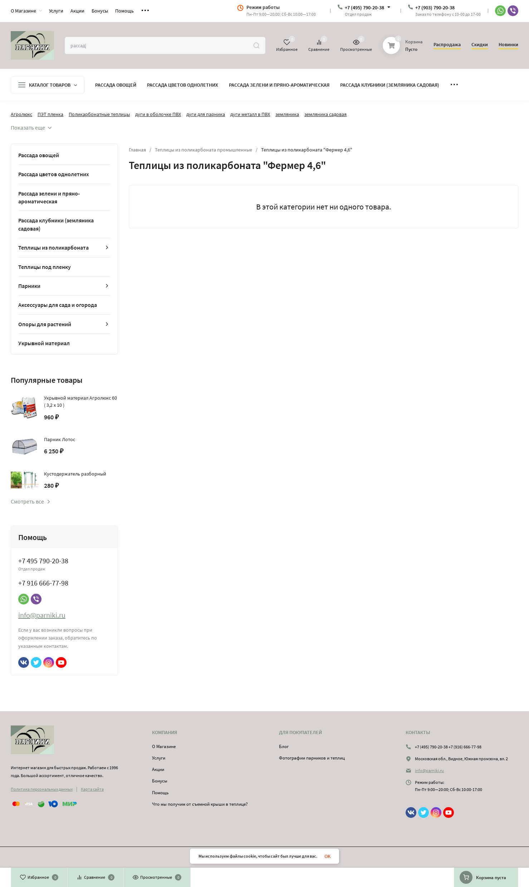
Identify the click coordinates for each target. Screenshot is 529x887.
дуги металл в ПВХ (250, 114)
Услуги (158, 758)
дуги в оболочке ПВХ (158, 114)
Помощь (160, 793)
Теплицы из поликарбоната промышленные (203, 149)
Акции (158, 769)
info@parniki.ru (41, 615)
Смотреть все (30, 501)
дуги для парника (205, 114)
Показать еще (31, 127)
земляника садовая (325, 114)
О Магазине (164, 746)
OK (327, 856)
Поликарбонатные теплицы (99, 114)
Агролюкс (21, 114)
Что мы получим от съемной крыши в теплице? (200, 804)
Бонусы (159, 781)
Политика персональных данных (42, 789)
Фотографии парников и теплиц (312, 758)
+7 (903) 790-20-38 (435, 7)
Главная (137, 149)
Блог (284, 746)
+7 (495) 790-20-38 (364, 7)
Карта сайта (92, 789)
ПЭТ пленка (50, 114)
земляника (287, 114)
